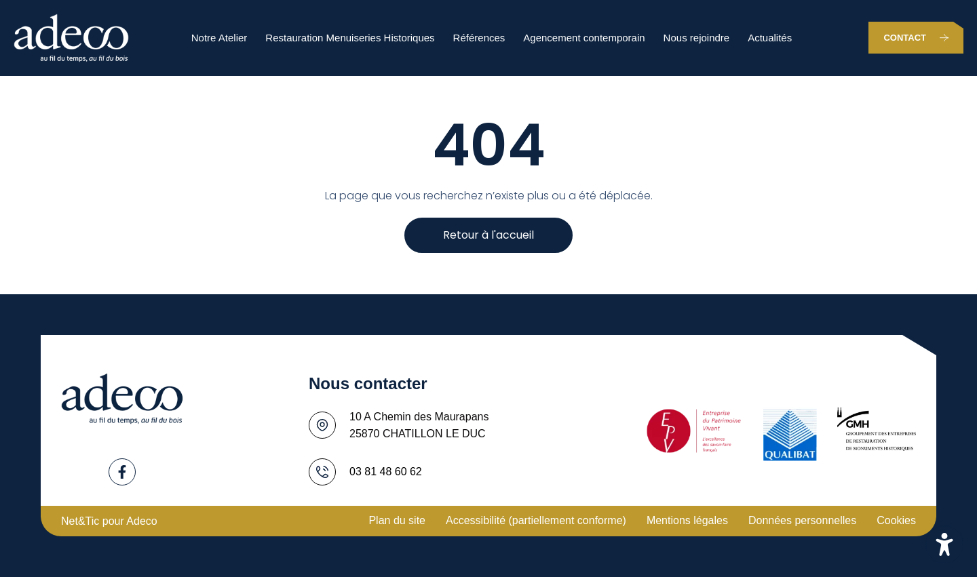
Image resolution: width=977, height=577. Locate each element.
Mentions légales (687, 520)
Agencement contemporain (584, 37)
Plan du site (396, 520)
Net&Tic (80, 521)
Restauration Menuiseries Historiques (349, 37)
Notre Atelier (219, 37)
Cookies (896, 520)
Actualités (770, 37)
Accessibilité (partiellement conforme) (536, 520)
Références (479, 37)
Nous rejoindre (697, 37)
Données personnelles (802, 520)
